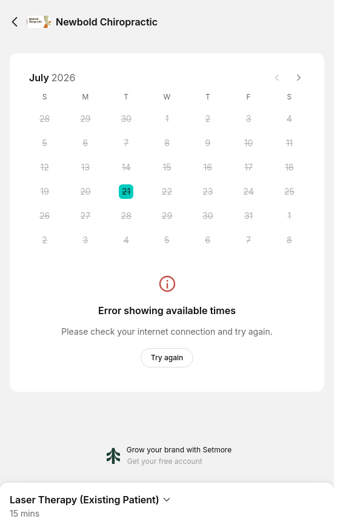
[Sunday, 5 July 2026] (45, 143)
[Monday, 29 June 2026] (85, 119)
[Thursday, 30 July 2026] (208, 216)
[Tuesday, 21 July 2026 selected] (126, 191)
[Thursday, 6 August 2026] (208, 240)
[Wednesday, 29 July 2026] (166, 216)
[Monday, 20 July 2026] (85, 191)
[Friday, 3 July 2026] (248, 119)
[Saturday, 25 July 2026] (289, 191)
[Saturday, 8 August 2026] (289, 240)
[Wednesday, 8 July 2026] (166, 143)
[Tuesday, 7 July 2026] (126, 143)
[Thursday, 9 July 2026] (208, 143)
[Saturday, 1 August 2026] (289, 216)
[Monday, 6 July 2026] (85, 143)
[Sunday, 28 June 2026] (45, 119)
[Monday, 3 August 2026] (85, 240)
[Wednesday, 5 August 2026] (166, 240)
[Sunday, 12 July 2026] (45, 167)
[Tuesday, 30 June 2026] (126, 119)
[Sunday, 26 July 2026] (45, 216)
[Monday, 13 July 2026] (85, 167)
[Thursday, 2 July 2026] (208, 119)
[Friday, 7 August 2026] (248, 240)
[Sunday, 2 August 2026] (45, 240)
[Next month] (298, 77)
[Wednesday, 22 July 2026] (166, 191)
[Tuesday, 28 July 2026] (126, 216)
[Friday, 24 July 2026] (248, 191)
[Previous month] (277, 77)
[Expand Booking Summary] (167, 501)
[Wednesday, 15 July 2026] (166, 167)
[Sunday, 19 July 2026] (45, 191)
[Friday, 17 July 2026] (248, 167)
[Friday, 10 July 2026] (248, 143)
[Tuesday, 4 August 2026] (126, 240)
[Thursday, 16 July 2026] (208, 167)
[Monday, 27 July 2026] (85, 216)
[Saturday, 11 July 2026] (289, 143)
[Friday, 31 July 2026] (248, 216)
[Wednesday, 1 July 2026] (166, 119)
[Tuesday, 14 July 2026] (126, 167)
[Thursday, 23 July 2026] (208, 191)
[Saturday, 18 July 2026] (289, 167)
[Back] (14, 21)
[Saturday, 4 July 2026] (289, 119)
